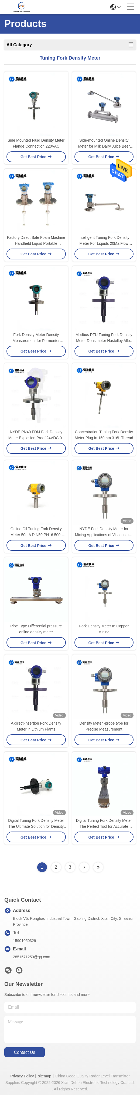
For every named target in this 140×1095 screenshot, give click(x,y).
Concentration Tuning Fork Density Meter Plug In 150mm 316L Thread (104, 435)
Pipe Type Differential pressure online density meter (36, 629)
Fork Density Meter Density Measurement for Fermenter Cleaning (36, 338)
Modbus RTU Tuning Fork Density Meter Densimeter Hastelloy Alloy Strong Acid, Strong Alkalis (104, 338)
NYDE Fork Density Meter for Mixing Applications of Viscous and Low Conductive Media (104, 532)
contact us (24, 1052)
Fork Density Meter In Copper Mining (104, 629)
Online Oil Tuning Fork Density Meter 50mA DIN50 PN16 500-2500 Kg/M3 (36, 532)
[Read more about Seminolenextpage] (84, 867)
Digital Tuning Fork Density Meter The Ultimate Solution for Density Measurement (36, 823)
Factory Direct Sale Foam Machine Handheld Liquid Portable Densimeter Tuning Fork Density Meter (36, 240)
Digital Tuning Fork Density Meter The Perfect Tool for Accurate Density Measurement (104, 823)
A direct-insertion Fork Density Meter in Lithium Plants (36, 726)
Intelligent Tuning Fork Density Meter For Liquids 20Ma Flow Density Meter (103, 240)
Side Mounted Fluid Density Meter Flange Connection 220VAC (36, 143)
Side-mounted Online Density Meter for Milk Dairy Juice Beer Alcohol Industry (104, 143)
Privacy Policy (22, 1076)
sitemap (44, 1076)
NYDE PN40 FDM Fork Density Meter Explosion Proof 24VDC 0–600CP (36, 435)
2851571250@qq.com (31, 957)
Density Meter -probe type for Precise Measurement (104, 726)
